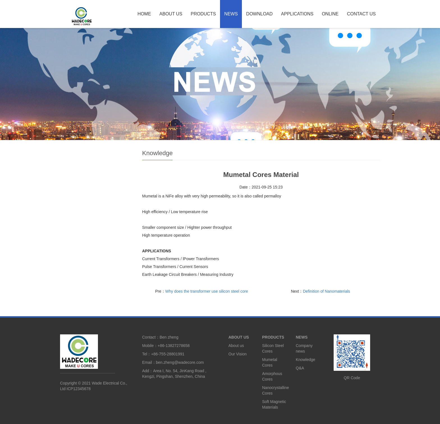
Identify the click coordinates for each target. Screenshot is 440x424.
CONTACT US (361, 13)
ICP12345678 (79, 388)
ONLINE (330, 13)
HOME (144, 13)
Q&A (300, 368)
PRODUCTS (203, 13)
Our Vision (237, 354)
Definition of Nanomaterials (326, 291)
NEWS (231, 13)
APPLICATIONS (297, 13)
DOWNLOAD (259, 13)
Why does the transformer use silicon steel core (206, 291)
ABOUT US (170, 13)
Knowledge (305, 359)
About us (236, 345)
